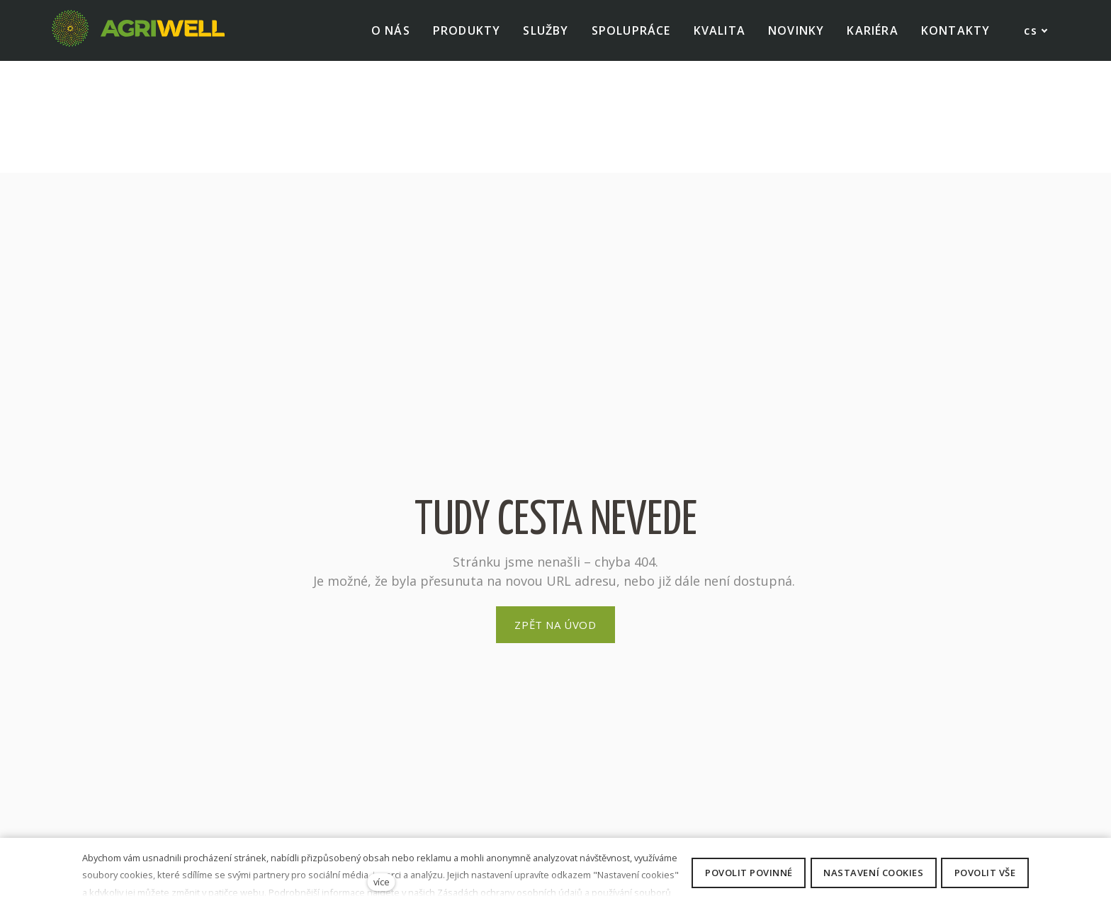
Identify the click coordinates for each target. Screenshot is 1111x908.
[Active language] (1023, 31)
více (381, 881)
